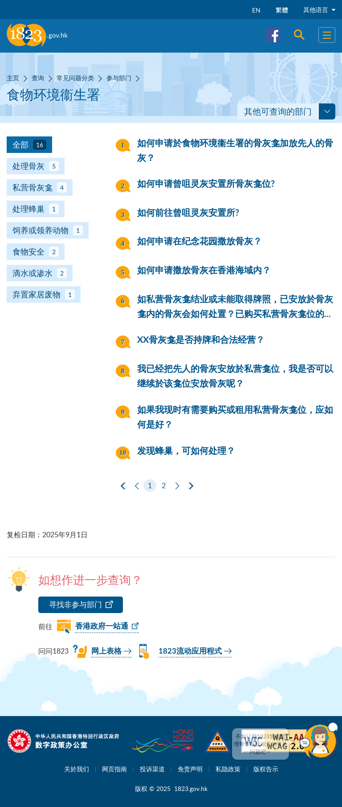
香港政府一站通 (101, 626)
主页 (13, 78)
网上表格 (106, 651)
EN (256, 10)
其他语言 (319, 9)
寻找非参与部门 (75, 604)
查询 (38, 78)
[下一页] (177, 486)
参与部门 (118, 78)
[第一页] (123, 486)
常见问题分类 (75, 78)
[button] (318, 740)
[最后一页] (191, 486)
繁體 (282, 10)
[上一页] (136, 486)
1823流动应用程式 (190, 651)
